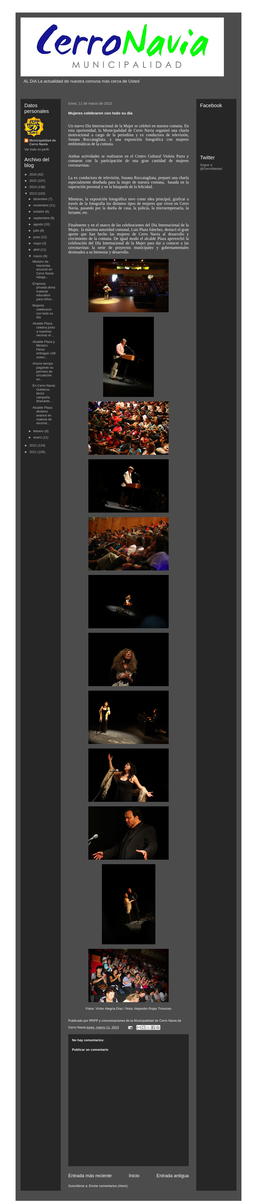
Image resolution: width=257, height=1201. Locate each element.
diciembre (40, 199)
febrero (39, 431)
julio (36, 230)
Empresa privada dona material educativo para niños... (43, 291)
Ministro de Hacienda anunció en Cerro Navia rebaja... (42, 269)
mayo (37, 243)
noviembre (41, 205)
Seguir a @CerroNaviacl (211, 167)
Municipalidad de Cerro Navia (42, 142)
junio (37, 237)
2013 (33, 193)
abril (36, 249)
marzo (38, 256)
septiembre (41, 218)
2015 (33, 181)
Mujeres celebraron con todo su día (42, 311)
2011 (33, 452)
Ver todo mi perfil (36, 149)
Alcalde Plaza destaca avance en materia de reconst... (42, 415)
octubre (39, 211)
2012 (33, 445)
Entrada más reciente (90, 1175)
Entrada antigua (173, 1175)
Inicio (134, 1175)
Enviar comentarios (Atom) (108, 1186)
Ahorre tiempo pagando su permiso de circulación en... (42, 371)
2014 (33, 187)
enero (38, 437)
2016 (33, 174)
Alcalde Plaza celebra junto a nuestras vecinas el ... (43, 329)
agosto (38, 224)
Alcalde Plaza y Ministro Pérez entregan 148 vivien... (43, 349)
